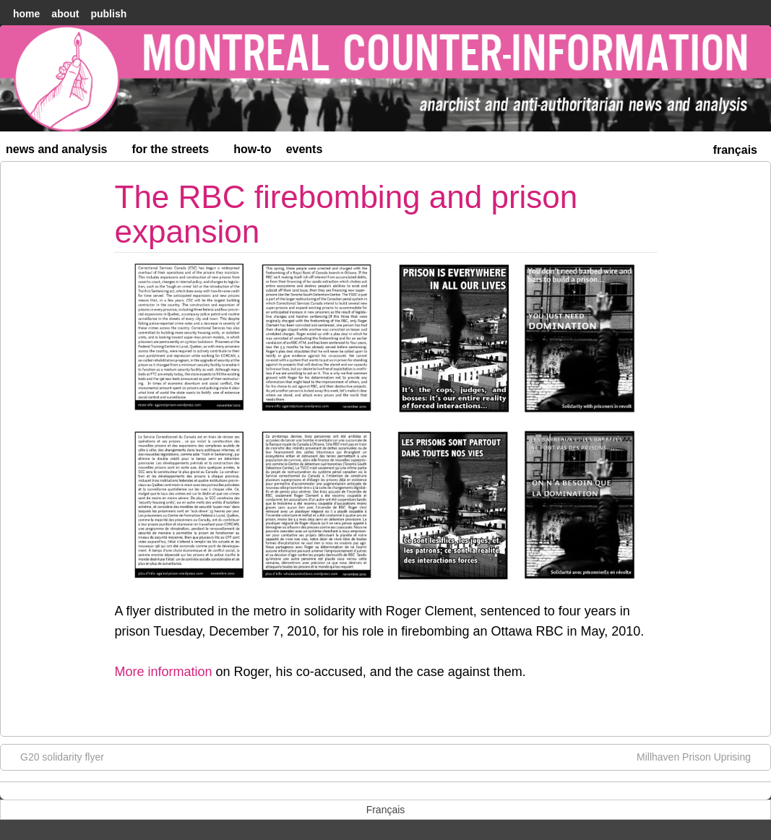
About (65, 14)
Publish (108, 14)
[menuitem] (735, 148)
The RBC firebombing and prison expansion (346, 214)
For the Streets (177, 152)
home (26, 14)
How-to (252, 149)
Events (304, 149)
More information (163, 671)
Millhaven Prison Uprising (701, 756)
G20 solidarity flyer (55, 756)
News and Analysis (63, 152)
